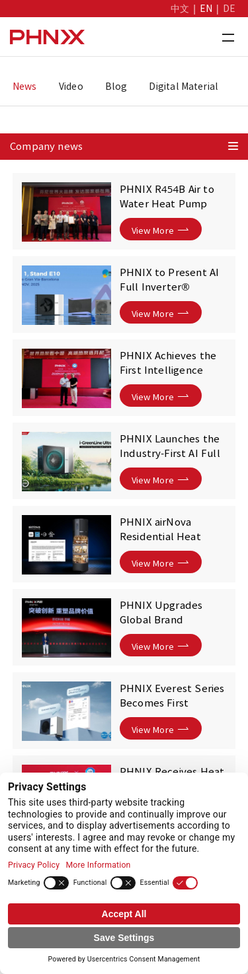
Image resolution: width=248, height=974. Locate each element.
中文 (180, 8)
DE (229, 8)
